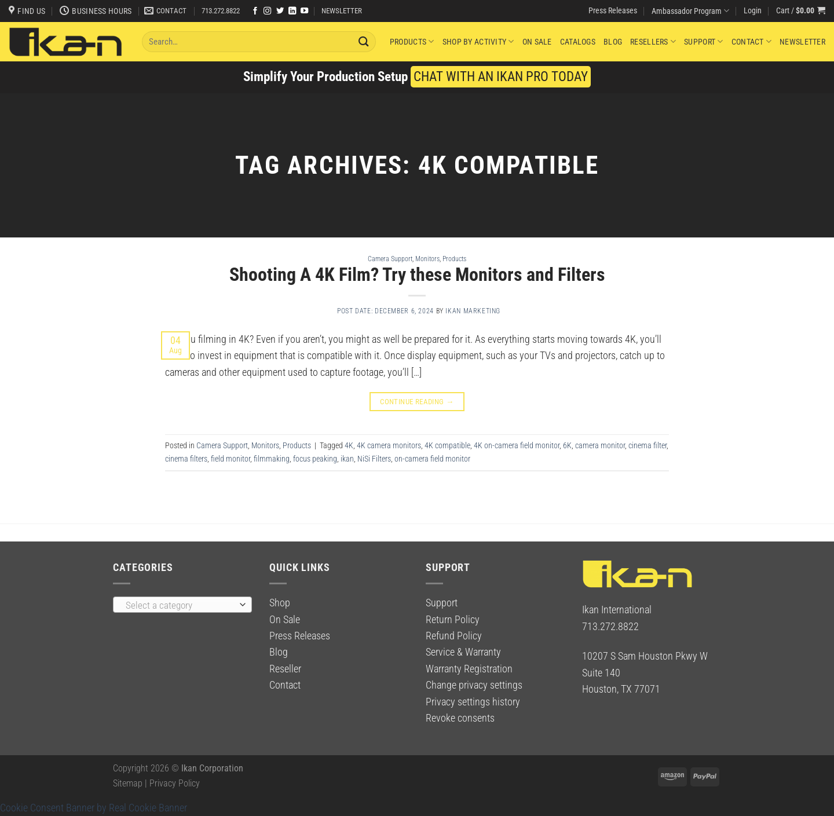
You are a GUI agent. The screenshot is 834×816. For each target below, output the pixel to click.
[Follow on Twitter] (280, 11)
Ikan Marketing (472, 311)
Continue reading (417, 402)
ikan (347, 458)
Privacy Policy (174, 783)
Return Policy (453, 619)
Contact (751, 41)
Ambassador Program (690, 10)
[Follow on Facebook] (255, 11)
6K (567, 445)
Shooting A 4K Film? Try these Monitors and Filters (417, 275)
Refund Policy (454, 636)
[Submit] (364, 41)
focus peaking (315, 458)
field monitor (230, 458)
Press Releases (612, 10)
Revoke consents (460, 718)
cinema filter (647, 445)
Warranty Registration (469, 669)
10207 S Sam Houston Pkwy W (645, 656)
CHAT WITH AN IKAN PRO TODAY (501, 77)
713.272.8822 (221, 10)
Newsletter (802, 41)
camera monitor (600, 445)
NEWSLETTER (341, 10)
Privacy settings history (473, 702)
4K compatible (447, 445)
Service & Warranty (463, 652)
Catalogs (577, 41)
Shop (279, 603)
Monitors (427, 258)
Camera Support (390, 258)
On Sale (537, 41)
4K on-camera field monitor (516, 445)
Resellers (653, 41)
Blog (612, 41)
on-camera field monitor (432, 458)
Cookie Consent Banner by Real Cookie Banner (93, 808)
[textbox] (179, 605)
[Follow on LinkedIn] (292, 11)
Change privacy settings (474, 685)
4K (349, 445)
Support (703, 41)
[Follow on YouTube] (304, 11)
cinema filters (186, 458)
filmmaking (272, 458)
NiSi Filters (374, 458)
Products (412, 41)
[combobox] (182, 605)
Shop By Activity (478, 41)
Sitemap (127, 783)
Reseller (285, 669)
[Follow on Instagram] (267, 11)
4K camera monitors (389, 445)
